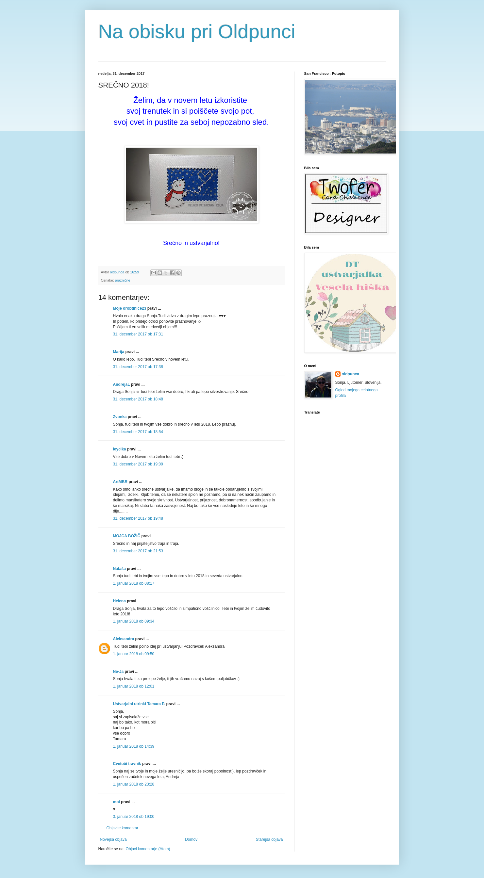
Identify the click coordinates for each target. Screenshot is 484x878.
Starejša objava (269, 839)
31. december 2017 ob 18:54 (138, 432)
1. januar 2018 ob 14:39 (134, 746)
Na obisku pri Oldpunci (197, 31)
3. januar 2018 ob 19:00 (134, 816)
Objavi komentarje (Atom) (148, 849)
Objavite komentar (122, 828)
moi (116, 802)
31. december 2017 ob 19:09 (138, 464)
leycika (119, 449)
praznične (122, 280)
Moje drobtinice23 (129, 308)
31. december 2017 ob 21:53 (138, 551)
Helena (119, 601)
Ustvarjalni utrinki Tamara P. (139, 704)
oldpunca (350, 374)
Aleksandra (123, 639)
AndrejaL (121, 384)
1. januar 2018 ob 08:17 (134, 583)
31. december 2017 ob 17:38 (138, 367)
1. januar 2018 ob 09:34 (134, 621)
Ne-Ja (118, 671)
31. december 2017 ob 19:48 (138, 518)
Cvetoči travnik (127, 763)
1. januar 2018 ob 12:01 (134, 686)
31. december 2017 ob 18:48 (138, 399)
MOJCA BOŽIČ (127, 536)
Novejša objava (113, 839)
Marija (119, 352)
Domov (191, 839)
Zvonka (120, 417)
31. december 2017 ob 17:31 (138, 334)
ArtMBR (120, 482)
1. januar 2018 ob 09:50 (134, 654)
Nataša (119, 568)
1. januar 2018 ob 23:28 (134, 784)
